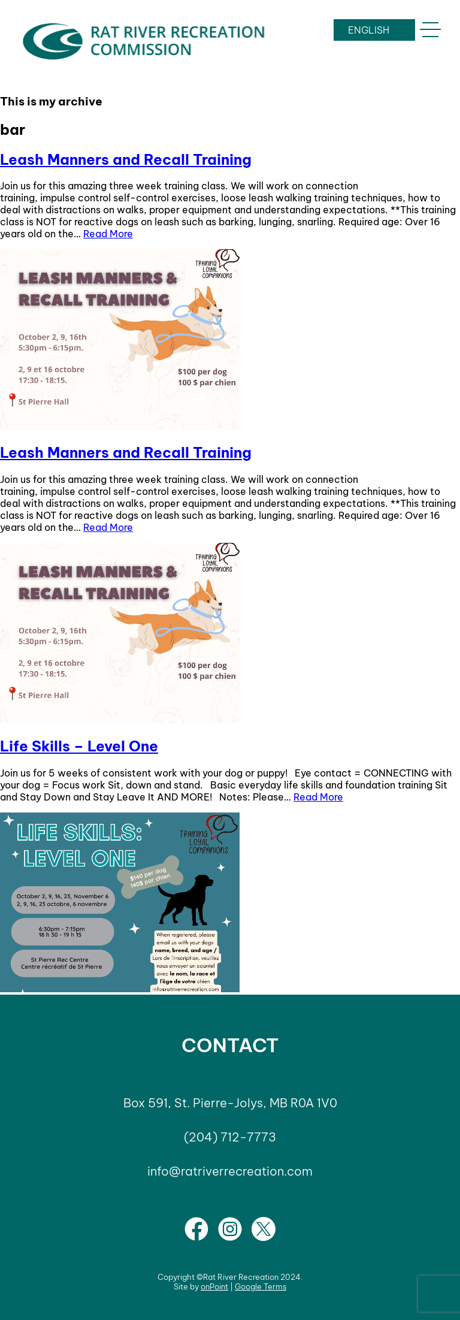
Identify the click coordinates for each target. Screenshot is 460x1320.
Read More (108, 234)
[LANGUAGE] (374, 30)
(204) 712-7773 (230, 1136)
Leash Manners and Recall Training (126, 159)
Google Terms (260, 1286)
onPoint (214, 1286)
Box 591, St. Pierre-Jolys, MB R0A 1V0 (230, 1102)
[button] (430, 29)
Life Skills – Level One (79, 746)
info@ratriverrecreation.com (230, 1171)
